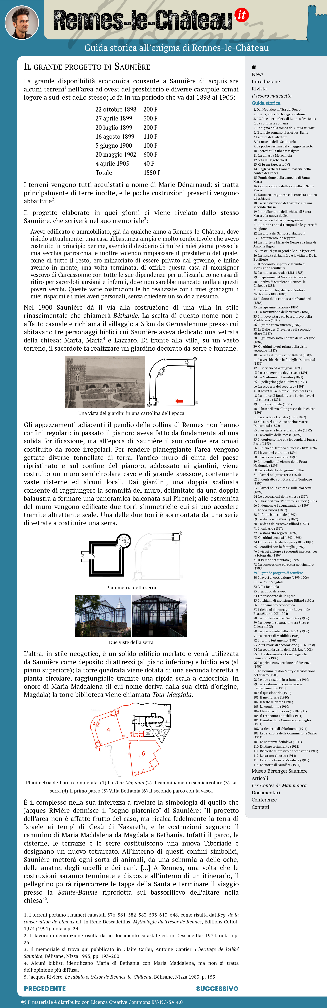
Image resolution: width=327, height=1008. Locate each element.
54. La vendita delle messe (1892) (277, 435)
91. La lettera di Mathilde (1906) (276, 636)
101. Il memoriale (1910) (271, 697)
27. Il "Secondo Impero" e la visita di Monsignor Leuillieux (279, 266)
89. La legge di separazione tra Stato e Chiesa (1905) (281, 624)
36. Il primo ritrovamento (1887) (277, 325)
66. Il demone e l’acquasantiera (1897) (281, 505)
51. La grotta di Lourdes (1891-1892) (279, 417)
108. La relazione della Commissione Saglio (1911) (285, 735)
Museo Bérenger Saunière (280, 771)
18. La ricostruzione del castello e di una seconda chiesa (283, 205)
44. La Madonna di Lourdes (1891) (278, 377)
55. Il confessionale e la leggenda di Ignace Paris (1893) (285, 441)
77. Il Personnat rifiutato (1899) (276, 560)
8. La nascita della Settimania (274, 141)
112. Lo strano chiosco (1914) (274, 755)
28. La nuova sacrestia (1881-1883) (278, 272)
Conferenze (264, 799)
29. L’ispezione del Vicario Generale (279, 277)
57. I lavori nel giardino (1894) (275, 452)
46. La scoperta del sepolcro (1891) (278, 386)
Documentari (266, 792)
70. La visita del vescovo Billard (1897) (281, 524)
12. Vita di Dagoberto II (270, 160)
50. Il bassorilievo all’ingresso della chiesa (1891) (284, 411)
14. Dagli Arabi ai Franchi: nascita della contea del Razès (282, 171)
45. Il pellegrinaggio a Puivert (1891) (280, 382)
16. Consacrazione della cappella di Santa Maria (283, 188)
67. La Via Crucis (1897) (270, 510)
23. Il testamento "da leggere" (274, 238)
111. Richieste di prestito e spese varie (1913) (285, 751)
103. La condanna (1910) (271, 706)
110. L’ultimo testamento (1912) (276, 746)
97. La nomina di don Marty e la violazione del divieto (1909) (284, 673)
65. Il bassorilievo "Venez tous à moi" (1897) (285, 501)
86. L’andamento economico (274, 605)
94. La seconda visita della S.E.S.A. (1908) (283, 649)
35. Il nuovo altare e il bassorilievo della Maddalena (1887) (282, 318)
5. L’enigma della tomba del (284, 128)
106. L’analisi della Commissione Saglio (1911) (282, 722)
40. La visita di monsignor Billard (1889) (282, 355)
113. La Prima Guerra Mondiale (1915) (281, 760)
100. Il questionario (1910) (272, 693)
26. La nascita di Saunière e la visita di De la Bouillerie (285, 257)
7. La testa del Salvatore (270, 137)
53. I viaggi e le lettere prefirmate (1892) (282, 430)
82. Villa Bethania (266, 587)
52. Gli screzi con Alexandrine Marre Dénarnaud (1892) (280, 424)
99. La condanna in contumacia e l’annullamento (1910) (277, 686)
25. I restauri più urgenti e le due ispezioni (284, 251)
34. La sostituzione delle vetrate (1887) (281, 312)
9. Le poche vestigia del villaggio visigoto (283, 146)
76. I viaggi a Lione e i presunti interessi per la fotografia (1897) (285, 553)
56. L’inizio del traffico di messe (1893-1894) (285, 448)
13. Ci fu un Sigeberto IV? (271, 164)
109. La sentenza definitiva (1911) (277, 742)
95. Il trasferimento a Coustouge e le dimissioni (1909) (280, 656)
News (258, 74)
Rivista (259, 88)
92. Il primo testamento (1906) (275, 640)
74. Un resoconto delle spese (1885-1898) (283, 542)
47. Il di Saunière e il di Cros (282, 391)
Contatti (260, 807)
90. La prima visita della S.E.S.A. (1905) (281, 631)
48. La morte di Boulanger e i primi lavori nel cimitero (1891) (283, 397)
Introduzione (266, 81)
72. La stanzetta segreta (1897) (275, 533)
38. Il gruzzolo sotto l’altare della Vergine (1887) (284, 340)
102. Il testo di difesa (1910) (273, 702)
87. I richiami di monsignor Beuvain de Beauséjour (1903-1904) (281, 611)
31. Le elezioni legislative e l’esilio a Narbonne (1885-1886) (279, 292)
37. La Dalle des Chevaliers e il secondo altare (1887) (282, 331)
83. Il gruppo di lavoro (269, 591)
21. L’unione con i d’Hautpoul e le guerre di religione (285, 227)
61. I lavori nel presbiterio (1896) (277, 475)
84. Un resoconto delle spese (274, 596)
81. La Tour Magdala (268, 582)
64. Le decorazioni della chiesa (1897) (280, 496)
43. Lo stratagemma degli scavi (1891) (280, 372)
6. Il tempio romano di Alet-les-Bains (280, 132)
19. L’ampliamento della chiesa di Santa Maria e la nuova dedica (282, 213)
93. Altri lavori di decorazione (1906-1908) (284, 645)
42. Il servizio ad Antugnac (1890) (277, 368)
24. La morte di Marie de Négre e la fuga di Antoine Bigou (284, 244)
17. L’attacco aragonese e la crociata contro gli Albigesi (285, 197)
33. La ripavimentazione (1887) (275, 307)
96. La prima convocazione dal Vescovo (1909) (282, 665)
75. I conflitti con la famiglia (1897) (278, 547)
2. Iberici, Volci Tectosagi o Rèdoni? (279, 114)
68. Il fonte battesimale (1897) (275, 514)
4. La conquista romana (270, 123)
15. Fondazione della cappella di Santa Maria (281, 179)
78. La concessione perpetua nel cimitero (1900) (283, 566)
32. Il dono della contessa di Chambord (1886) (282, 301)
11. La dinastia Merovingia (272, 155)
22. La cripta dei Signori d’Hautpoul (279, 233)
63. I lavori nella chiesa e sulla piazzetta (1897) (282, 490)
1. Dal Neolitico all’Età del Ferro (277, 109)
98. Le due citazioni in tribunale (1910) (281, 679)
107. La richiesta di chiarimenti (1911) (280, 729)
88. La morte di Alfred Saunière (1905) (281, 618)
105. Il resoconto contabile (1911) (277, 716)
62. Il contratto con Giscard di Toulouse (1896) (282, 481)
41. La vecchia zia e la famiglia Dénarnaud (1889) (284, 362)
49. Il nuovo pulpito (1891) (272, 404)
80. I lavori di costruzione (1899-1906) (281, 577)
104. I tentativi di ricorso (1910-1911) (280, 711)
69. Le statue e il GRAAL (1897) (275, 519)
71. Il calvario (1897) (268, 528)
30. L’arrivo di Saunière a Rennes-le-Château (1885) (280, 284)
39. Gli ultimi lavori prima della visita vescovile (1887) (280, 348)
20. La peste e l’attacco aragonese (278, 220)
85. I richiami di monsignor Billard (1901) (283, 600)
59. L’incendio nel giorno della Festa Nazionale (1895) (280, 463)
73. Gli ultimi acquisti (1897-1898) (277, 537)
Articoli (260, 778)
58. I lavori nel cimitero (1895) (275, 457)
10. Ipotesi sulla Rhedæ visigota (276, 151)
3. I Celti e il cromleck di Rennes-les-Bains (284, 119)
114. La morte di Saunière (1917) (276, 765)
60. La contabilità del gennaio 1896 (278, 470)
